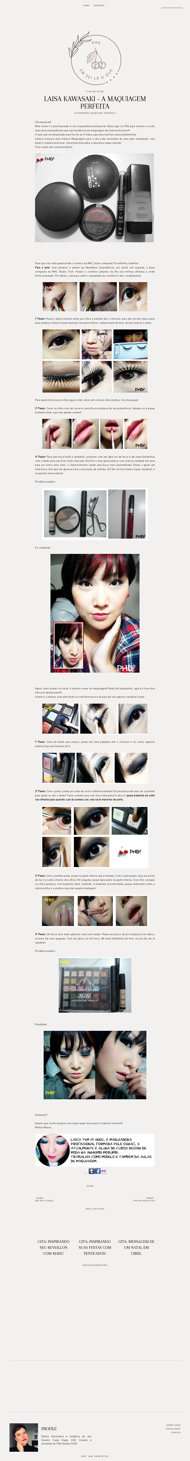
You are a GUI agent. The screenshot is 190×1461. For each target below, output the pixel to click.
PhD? (83, 1456)
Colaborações (82, 113)
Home (86, 5)
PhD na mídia (173, 1429)
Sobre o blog (174, 1425)
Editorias (99, 5)
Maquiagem (97, 113)
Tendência (110, 113)
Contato (176, 1432)
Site (85, 1173)
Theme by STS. (101, 1456)
